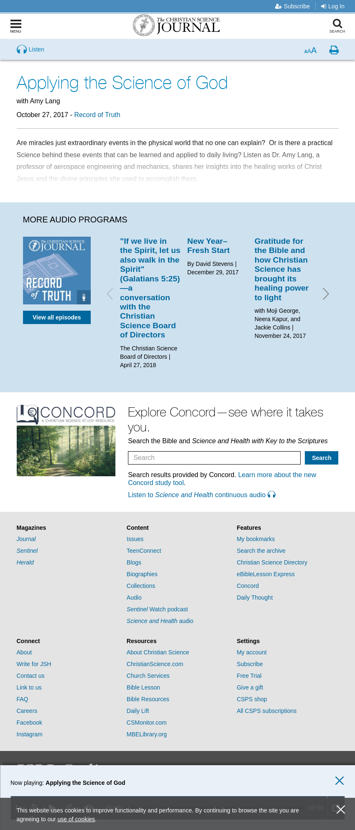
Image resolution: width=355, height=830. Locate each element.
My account (252, 652)
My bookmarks (256, 539)
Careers (27, 710)
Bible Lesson (143, 687)
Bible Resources (148, 699)
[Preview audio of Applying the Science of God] (30, 49)
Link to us (29, 687)
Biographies (142, 574)
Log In (333, 6)
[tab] (67, 527)
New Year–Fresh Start (208, 246)
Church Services (148, 675)
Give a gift (250, 687)
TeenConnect (144, 550)
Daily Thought (255, 597)
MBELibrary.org (147, 734)
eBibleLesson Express (266, 574)
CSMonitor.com (147, 722)
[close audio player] (339, 781)
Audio (134, 597)
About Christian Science (158, 652)
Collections (141, 585)
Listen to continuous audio (201, 494)
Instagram (30, 734)
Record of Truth (97, 114)
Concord (248, 585)
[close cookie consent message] (341, 809)
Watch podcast (157, 609)
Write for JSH (34, 664)
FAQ (22, 699)
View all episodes (57, 317)
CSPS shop (252, 699)
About (24, 652)
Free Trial (249, 675)
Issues (135, 539)
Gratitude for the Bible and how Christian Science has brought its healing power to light (282, 269)
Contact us (31, 675)
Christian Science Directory (272, 562)
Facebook (29, 722)
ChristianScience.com (155, 664)
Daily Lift (138, 710)
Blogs (134, 562)
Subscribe (292, 6)
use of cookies (76, 819)
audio (160, 621)
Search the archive (261, 550)
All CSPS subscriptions (266, 710)
